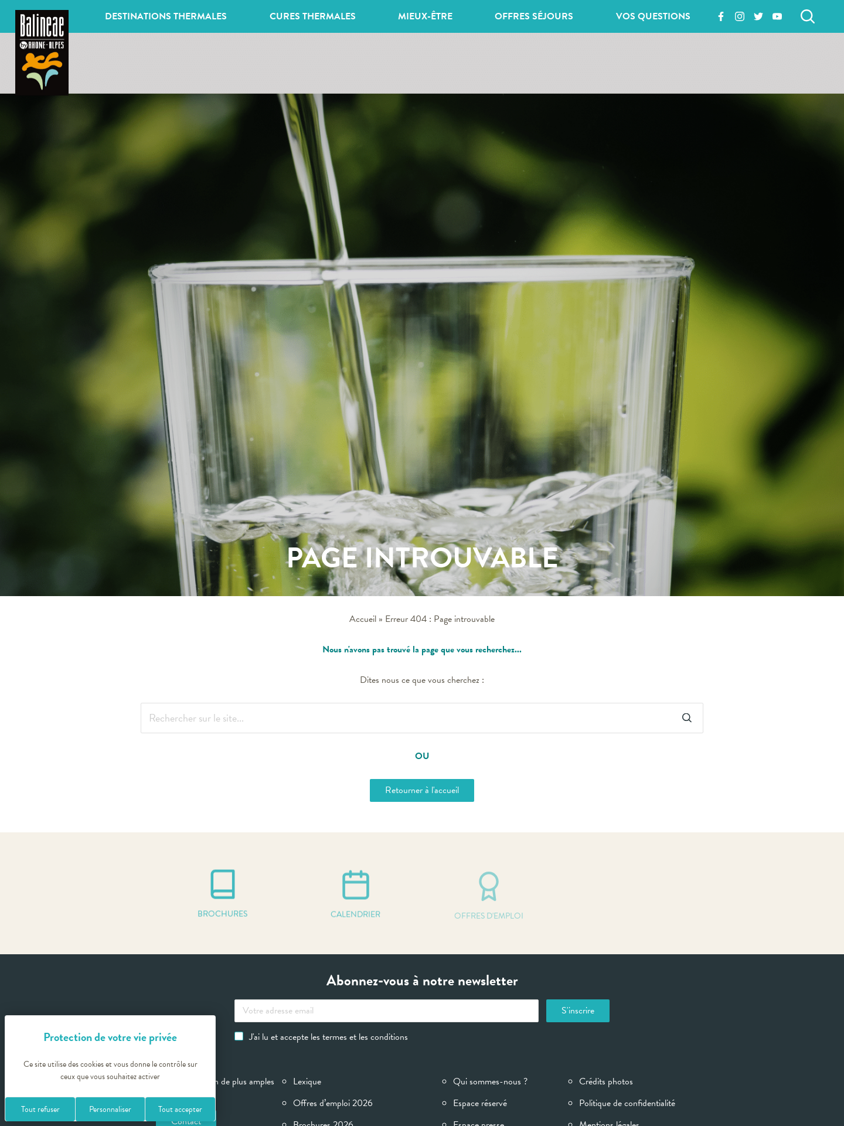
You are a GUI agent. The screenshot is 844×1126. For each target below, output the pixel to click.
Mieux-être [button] (425, 16)
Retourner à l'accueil (422, 790)
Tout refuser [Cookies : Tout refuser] (40, 1109)
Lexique (307, 1081)
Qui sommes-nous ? (490, 1081)
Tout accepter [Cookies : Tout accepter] (180, 1109)
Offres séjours (534, 16)
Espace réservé (480, 1103)
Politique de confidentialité (627, 1103)
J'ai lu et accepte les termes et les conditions (321, 1037)
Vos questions (653, 16)
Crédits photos (606, 1081)
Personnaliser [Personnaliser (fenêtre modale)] (110, 1109)
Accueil (362, 619)
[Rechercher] (808, 16)
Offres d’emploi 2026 (333, 1103)
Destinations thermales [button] (166, 16)
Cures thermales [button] (313, 16)
